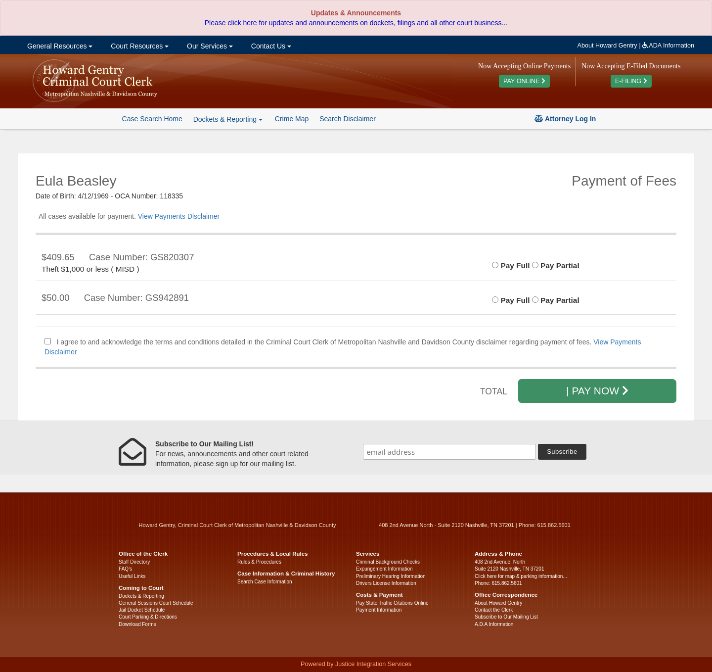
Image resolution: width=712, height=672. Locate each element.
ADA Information (668, 45)
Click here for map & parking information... (521, 576)
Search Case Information (264, 581)
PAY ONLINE (524, 81)
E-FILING (631, 81)
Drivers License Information (386, 583)
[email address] (449, 452)
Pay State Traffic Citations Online (392, 603)
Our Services (209, 46)
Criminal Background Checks (388, 562)
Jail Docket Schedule (142, 610)
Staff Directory (134, 562)
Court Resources (139, 46)
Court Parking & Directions (148, 617)
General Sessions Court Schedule (156, 603)
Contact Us (270, 46)
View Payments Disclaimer (179, 216)
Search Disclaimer (347, 119)
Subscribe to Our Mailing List (506, 617)
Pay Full (511, 265)
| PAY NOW (597, 390)
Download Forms (137, 624)
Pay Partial (555, 265)
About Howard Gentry (607, 45)
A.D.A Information (494, 624)
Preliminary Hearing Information (391, 576)
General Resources (58, 46)
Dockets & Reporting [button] (228, 119)
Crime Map (292, 119)
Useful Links (132, 576)
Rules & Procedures (259, 562)
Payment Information (378, 610)
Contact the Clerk (494, 610)
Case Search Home (152, 119)
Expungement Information (384, 569)
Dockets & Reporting (141, 596)
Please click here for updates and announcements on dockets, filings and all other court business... (356, 23)
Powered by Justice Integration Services (356, 664)
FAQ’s (125, 569)
